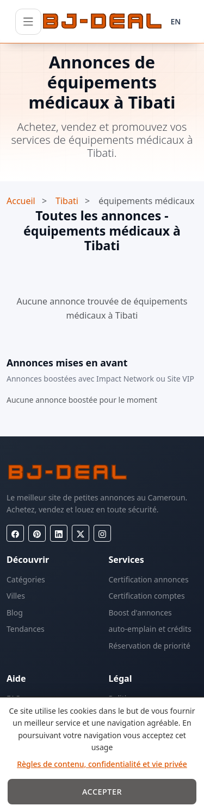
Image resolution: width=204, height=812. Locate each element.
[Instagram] (102, 533)
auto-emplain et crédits (150, 629)
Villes (16, 596)
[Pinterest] (37, 533)
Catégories (26, 579)
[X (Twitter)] (80, 533)
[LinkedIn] (58, 533)
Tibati (66, 201)
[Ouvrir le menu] (28, 22)
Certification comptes (147, 596)
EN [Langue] (176, 21)
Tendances (26, 629)
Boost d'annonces (140, 612)
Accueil (21, 201)
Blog (15, 612)
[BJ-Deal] (102, 22)
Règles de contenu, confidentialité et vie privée (102, 764)
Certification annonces (149, 579)
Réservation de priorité (149, 645)
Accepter (102, 791)
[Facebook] (15, 533)
